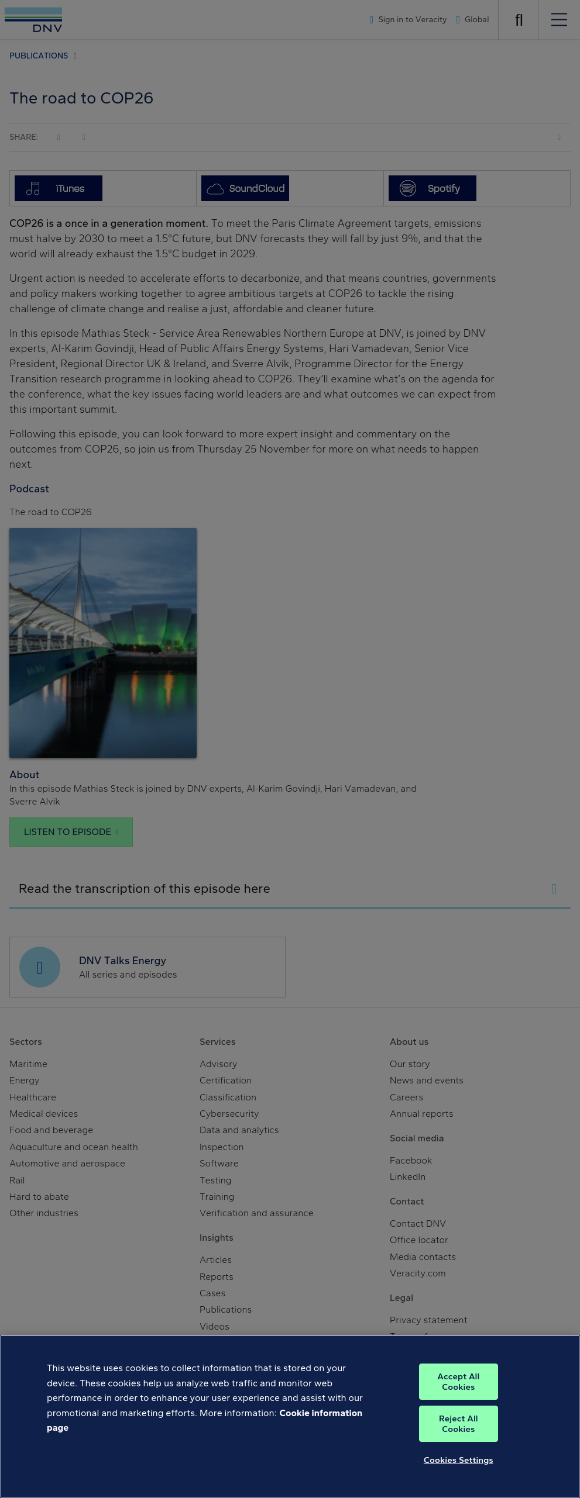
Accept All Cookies (458, 1381)
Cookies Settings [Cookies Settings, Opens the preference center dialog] (458, 1460)
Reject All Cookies (458, 1423)
